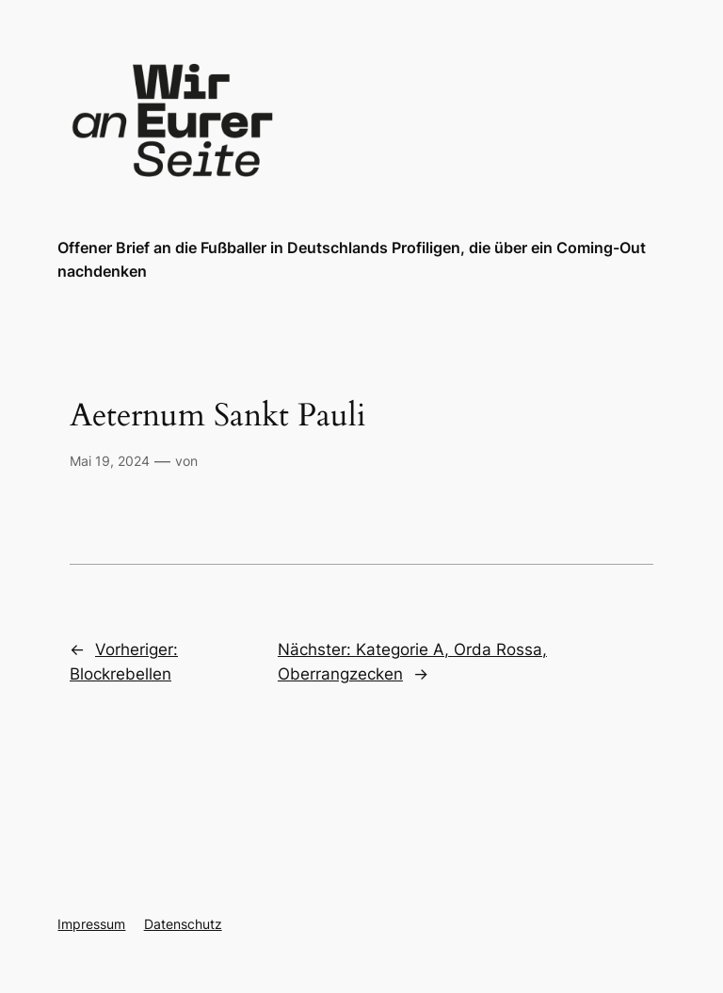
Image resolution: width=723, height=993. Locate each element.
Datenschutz (183, 924)
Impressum (91, 924)
